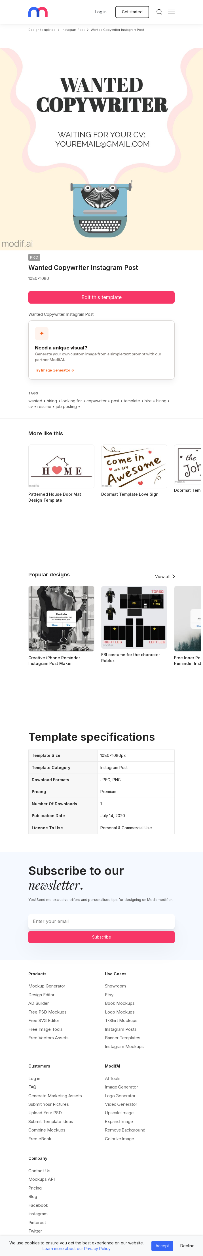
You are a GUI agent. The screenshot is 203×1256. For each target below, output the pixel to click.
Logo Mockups (120, 1012)
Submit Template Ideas (50, 1121)
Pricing (35, 1188)
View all (162, 576)
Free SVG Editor (43, 1020)
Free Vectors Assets (48, 1037)
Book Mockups (120, 1003)
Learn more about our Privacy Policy (77, 1248)
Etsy (109, 994)
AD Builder (38, 1003)
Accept (162, 1245)
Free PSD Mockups (47, 1012)
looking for (72, 400)
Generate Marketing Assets (55, 1095)
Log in (101, 11)
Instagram (38, 1213)
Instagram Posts (121, 1029)
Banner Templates (122, 1037)
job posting (66, 406)
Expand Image (119, 1121)
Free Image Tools (45, 1029)
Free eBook (39, 1138)
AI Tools (112, 1078)
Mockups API (41, 1179)
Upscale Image (119, 1112)
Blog (32, 1196)
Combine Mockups (46, 1130)
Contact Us (39, 1170)
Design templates (42, 30)
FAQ (32, 1087)
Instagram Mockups (124, 1046)
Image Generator (121, 1087)
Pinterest (37, 1222)
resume (44, 406)
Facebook (38, 1205)
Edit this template (101, 297)
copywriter (96, 400)
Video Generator (121, 1104)
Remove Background (125, 1130)
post (115, 400)
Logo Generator (120, 1095)
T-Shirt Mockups (121, 1020)
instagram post (73, 30)
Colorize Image (119, 1138)
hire (148, 400)
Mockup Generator (46, 986)
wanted (35, 400)
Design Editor (41, 994)
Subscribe (101, 937)
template (132, 400)
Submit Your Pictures (48, 1104)
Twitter (35, 1231)
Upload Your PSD (45, 1112)
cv (30, 406)
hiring (52, 400)
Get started (132, 11)
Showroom (115, 986)
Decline (187, 1245)
